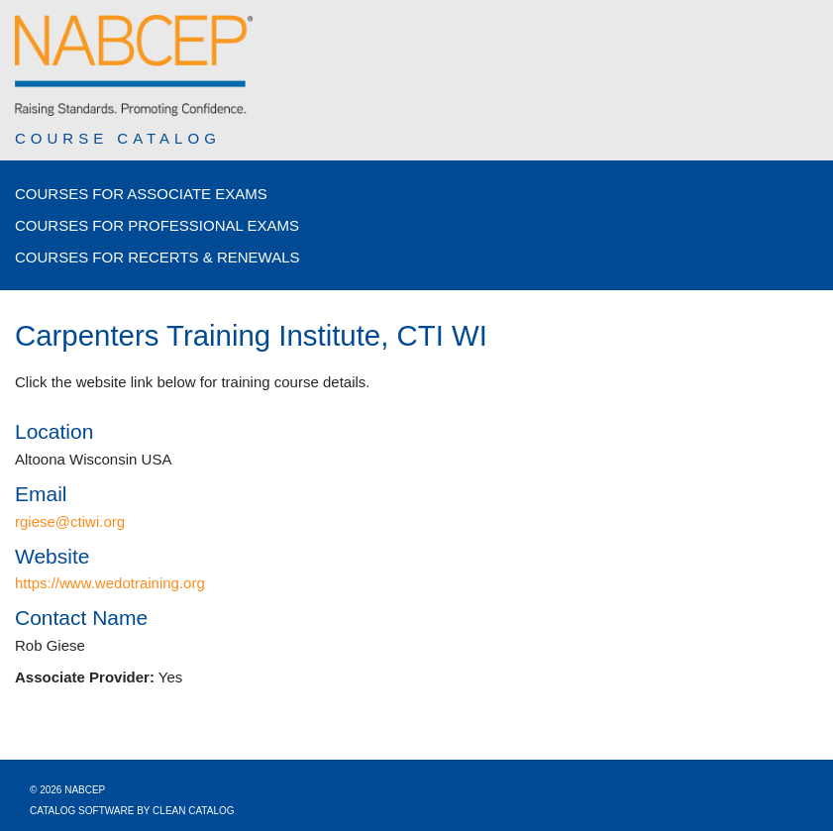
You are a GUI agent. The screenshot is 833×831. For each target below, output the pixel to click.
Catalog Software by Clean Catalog (132, 810)
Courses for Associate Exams (141, 193)
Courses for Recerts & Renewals (157, 257)
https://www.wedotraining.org (110, 582)
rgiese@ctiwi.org (70, 521)
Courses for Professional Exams (157, 225)
